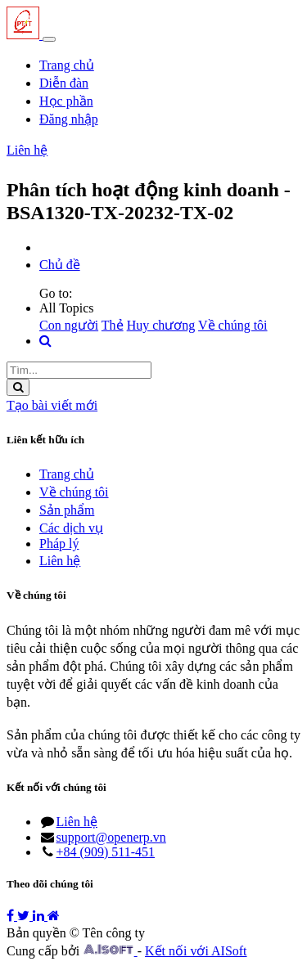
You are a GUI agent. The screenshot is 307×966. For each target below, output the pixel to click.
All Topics (66, 308)
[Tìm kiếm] (18, 387)
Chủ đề (59, 265)
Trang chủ (66, 474)
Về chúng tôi (233, 325)
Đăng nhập (68, 119)
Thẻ (113, 325)
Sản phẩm (66, 510)
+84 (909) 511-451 (105, 852)
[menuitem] (66, 65)
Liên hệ (27, 150)
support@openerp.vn (111, 837)
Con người (68, 325)
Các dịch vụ (71, 528)
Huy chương (161, 325)
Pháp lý (59, 543)
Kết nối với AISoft (196, 951)
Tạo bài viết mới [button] (52, 405)
